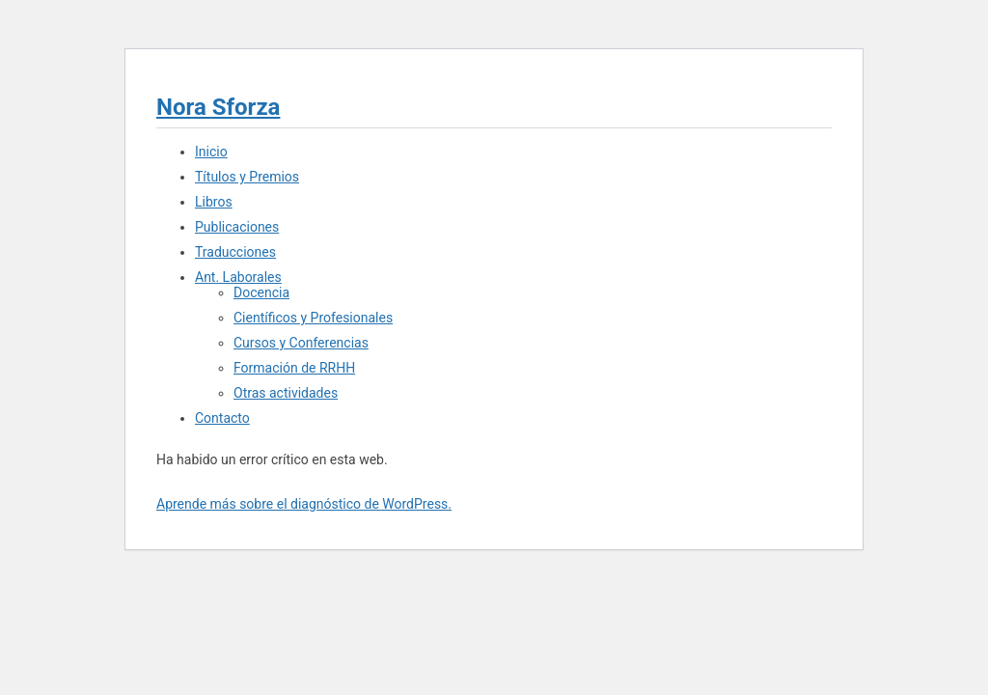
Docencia (261, 292)
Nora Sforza (218, 107)
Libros (214, 201)
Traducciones (235, 252)
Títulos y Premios (247, 176)
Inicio (211, 151)
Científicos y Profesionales (313, 317)
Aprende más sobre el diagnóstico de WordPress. (304, 504)
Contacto (222, 418)
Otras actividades (285, 393)
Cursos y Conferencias (301, 342)
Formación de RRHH (294, 367)
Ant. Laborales (238, 277)
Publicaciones (237, 227)
